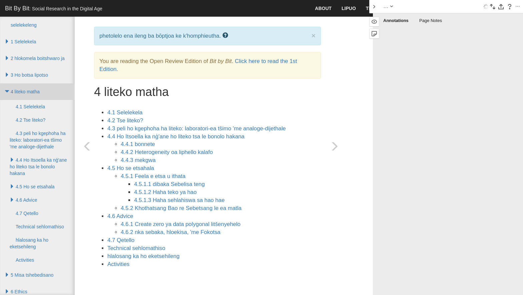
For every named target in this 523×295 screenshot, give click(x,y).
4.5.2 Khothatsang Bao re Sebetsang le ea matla (181, 208)
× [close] (314, 35)
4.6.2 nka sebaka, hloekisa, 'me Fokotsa (170, 232)
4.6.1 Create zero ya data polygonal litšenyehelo (180, 224)
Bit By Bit (53, 8)
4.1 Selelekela (124, 112)
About (323, 8)
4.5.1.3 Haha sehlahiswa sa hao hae (179, 200)
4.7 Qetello (120, 240)
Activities (118, 264)
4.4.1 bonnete (138, 144)
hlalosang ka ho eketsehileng (143, 256)
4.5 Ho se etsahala (130, 168)
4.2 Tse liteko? (125, 120)
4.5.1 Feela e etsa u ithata (153, 176)
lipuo (349, 8)
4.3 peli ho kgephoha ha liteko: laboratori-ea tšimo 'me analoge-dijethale (196, 128)
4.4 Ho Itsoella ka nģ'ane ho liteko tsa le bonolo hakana (175, 136)
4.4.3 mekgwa (138, 160)
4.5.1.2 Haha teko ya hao (165, 192)
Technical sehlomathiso (136, 248)
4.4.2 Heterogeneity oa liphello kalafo (167, 152)
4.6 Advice (120, 216)
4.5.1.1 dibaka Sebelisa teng (169, 184)
